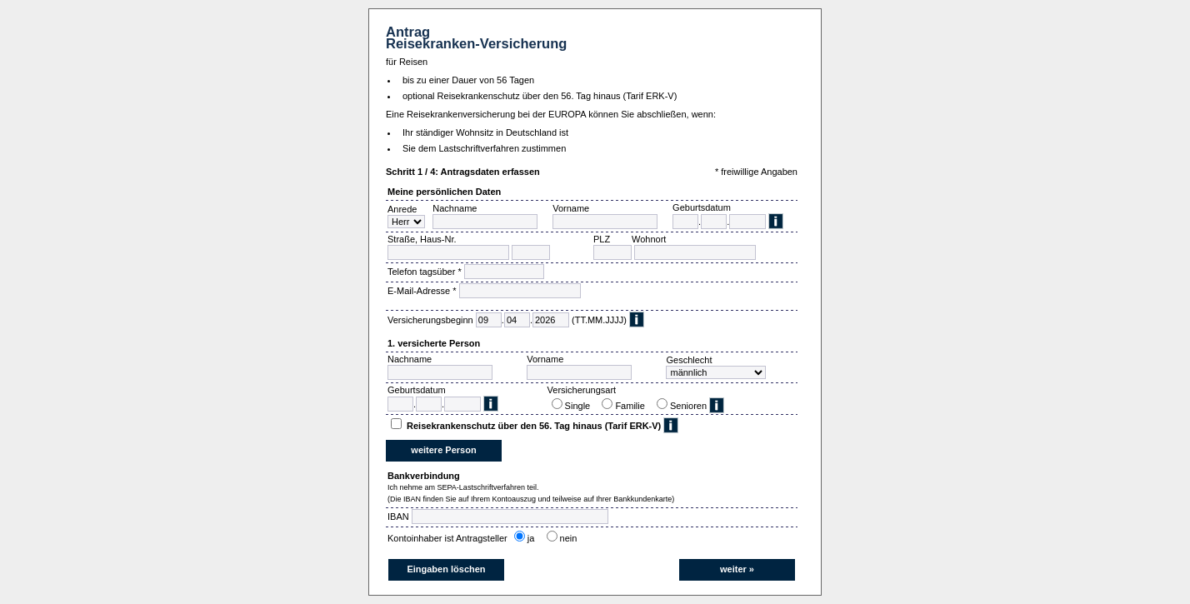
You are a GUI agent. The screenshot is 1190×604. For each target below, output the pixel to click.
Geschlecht (689, 360)
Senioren (688, 406)
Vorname (570, 208)
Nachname (454, 208)
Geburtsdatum (701, 207)
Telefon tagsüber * (425, 272)
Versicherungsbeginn (430, 320)
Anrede (402, 209)
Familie (632, 406)
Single (580, 406)
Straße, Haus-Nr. (422, 239)
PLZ (601, 239)
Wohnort (649, 239)
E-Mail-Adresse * (422, 291)
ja (534, 538)
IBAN (398, 517)
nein (571, 538)
